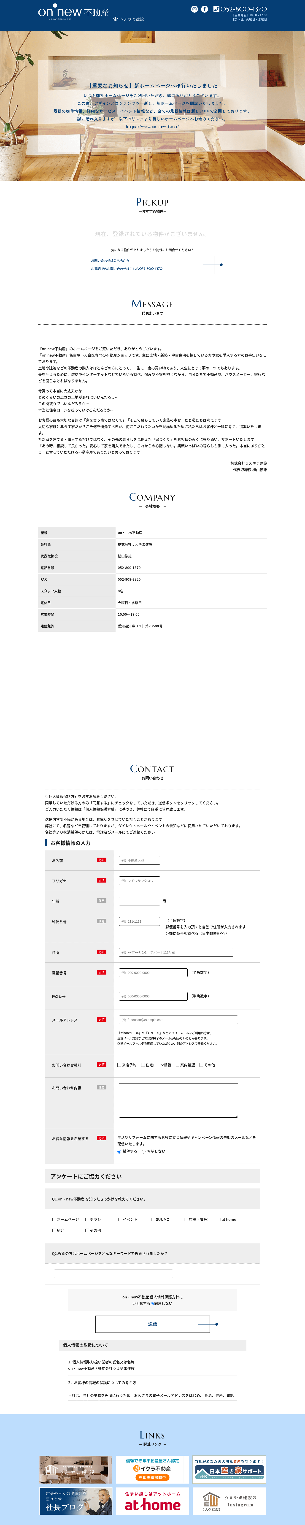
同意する (141, 1308)
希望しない (153, 1156)
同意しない (162, 1308)
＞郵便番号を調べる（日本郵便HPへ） (197, 933)
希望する (127, 1156)
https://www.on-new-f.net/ (152, 127)
